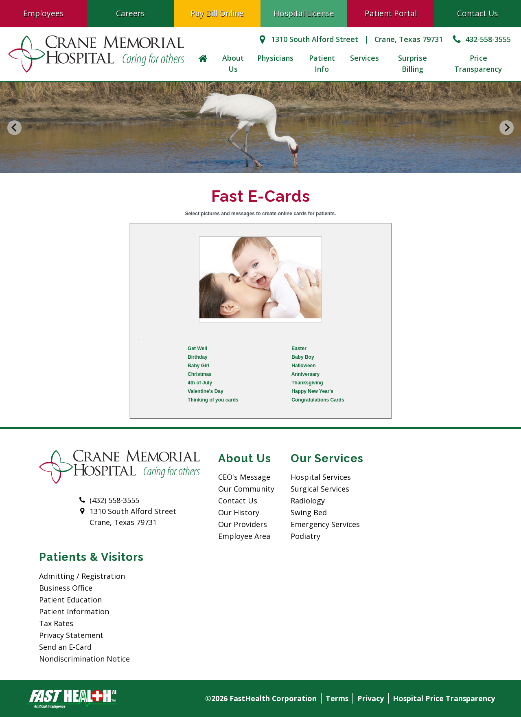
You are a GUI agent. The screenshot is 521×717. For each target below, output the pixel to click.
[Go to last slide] (14, 127)
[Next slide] (506, 127)
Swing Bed (309, 512)
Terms (337, 698)
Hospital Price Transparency (444, 698)
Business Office (65, 588)
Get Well (197, 348)
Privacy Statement (71, 635)
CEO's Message (244, 477)
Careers (130, 13)
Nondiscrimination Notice (84, 659)
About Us (233, 63)
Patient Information (74, 611)
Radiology (308, 500)
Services (364, 58)
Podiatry (305, 536)
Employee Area (244, 536)
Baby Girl (198, 365)
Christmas (200, 374)
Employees (43, 13)
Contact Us (477, 13)
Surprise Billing (412, 63)
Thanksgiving (307, 383)
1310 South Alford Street (307, 39)
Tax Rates (56, 623)
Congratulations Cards (317, 400)
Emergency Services (325, 524)
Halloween (303, 365)
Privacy (370, 698)
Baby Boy (302, 357)
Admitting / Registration (82, 576)
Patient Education (70, 599)
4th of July (200, 383)
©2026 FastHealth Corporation (261, 698)
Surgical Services (320, 489)
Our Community (246, 489)
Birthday (198, 357)
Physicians (275, 58)
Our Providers (242, 524)
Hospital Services (321, 477)
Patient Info (322, 63)
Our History (238, 512)
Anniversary (305, 374)
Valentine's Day (205, 391)
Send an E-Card (65, 647)
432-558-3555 (481, 39)
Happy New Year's (312, 391)
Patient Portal (391, 13)
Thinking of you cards (213, 400)
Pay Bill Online (217, 13)
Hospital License (304, 13)
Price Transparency (478, 63)
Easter (298, 348)
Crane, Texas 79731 (408, 39)
